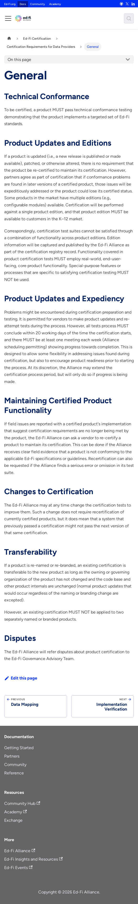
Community (37, 4)
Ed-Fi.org (9, 4)
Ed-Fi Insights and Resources (33, 859)
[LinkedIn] (133, 4)
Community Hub (22, 803)
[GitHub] (121, 4)
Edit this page (20, 678)
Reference (14, 772)
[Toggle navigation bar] (8, 18)
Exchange (13, 820)
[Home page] (9, 38)
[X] (127, 4)
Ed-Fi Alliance (19, 850)
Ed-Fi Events (18, 867)
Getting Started (19, 747)
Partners (11, 756)
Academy (55, 4)
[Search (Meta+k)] (129, 18)
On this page (19, 59)
